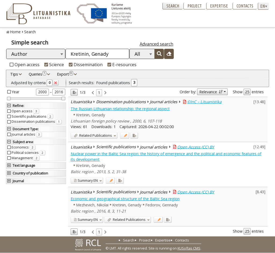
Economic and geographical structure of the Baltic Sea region (125, 198)
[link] (93, 92)
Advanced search (156, 44)
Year (15, 91)
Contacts (245, 5)
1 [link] (99, 92)
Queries (37, 74)
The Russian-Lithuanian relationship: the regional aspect (120, 108)
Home (15, 31)
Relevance (211, 91)
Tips (14, 74)
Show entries (248, 92)
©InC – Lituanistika (204, 101)
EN (85, 180)
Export (65, 74)
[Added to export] (134, 135)
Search (173, 5)
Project (194, 5)
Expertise (219, 5)
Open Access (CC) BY (195, 146)
